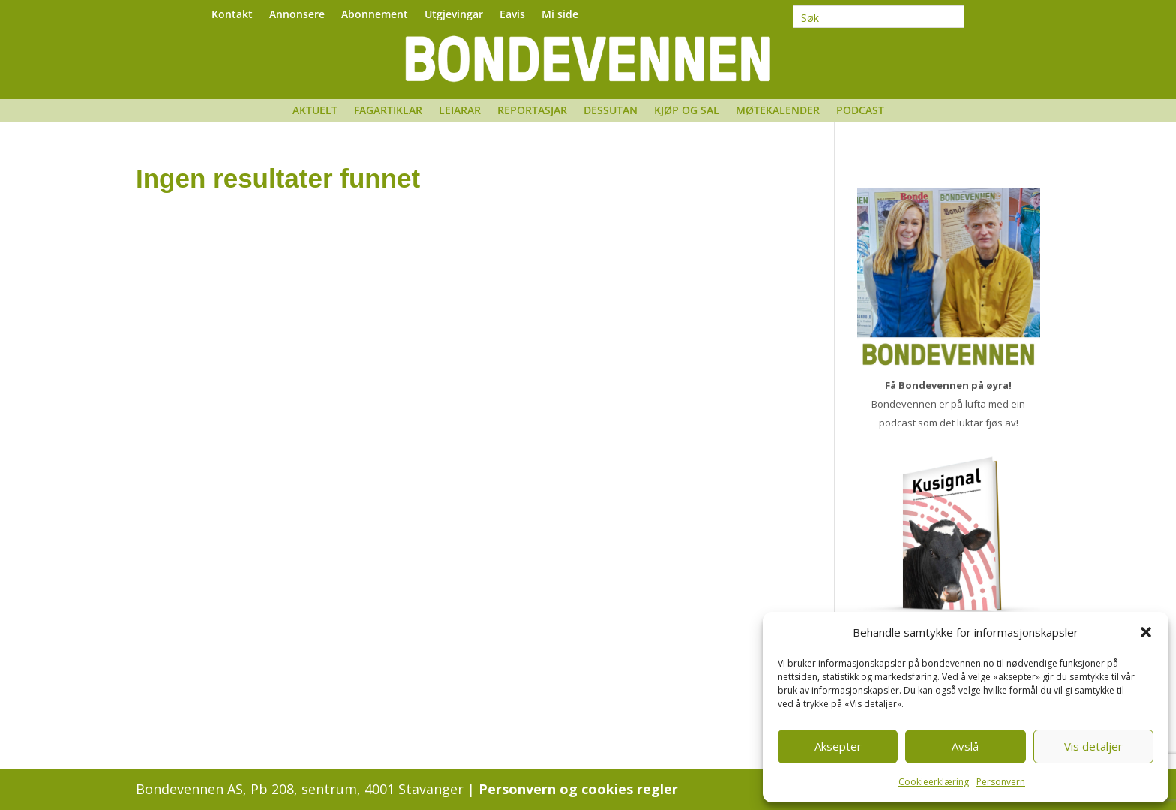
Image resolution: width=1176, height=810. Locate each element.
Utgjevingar (453, 15)
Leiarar (460, 111)
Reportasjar (532, 111)
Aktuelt (315, 111)
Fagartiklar (388, 111)
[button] (1146, 632)
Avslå (965, 746)
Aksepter (838, 746)
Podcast (860, 111)
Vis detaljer (1093, 746)
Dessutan (611, 111)
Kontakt (232, 15)
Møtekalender (778, 111)
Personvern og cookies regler (578, 789)
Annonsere (297, 15)
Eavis (512, 15)
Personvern (1000, 781)
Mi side (560, 15)
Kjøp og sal (686, 111)
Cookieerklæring (933, 781)
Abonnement (374, 15)
